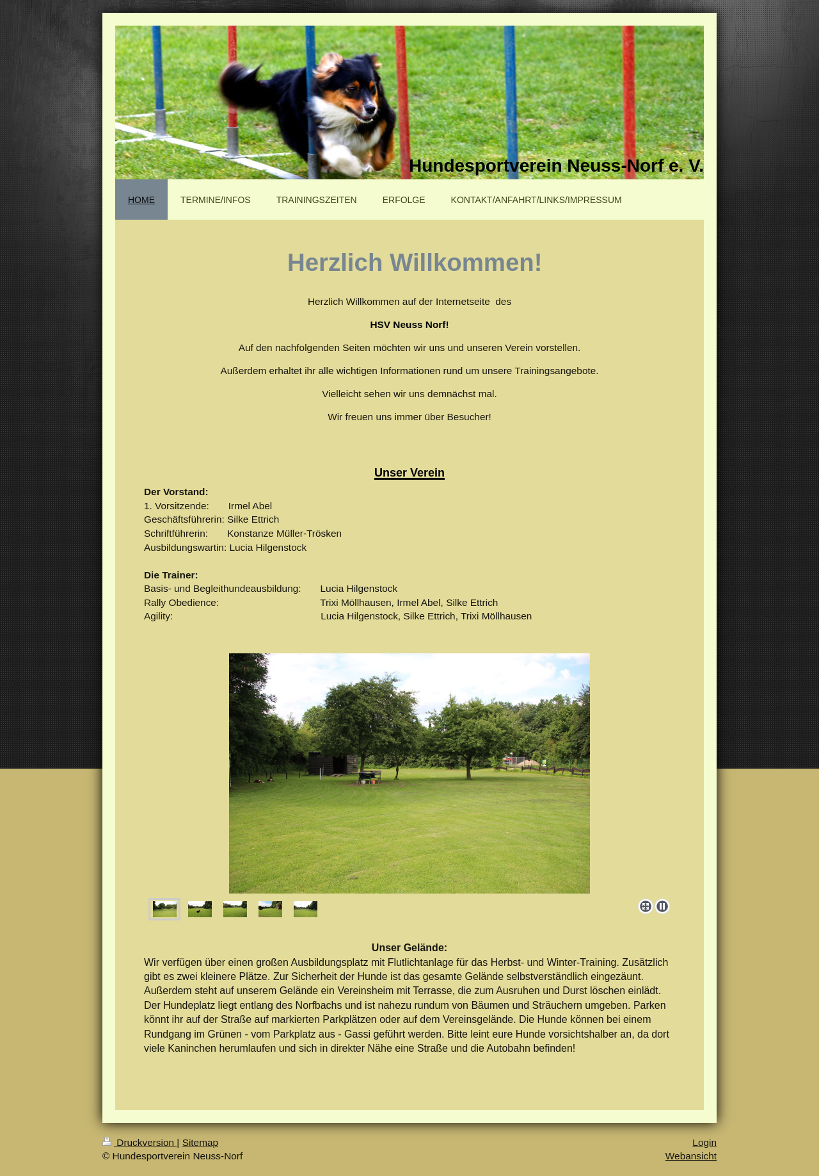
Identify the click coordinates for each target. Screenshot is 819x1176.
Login (704, 1142)
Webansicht (691, 1155)
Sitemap (200, 1142)
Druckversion (139, 1142)
